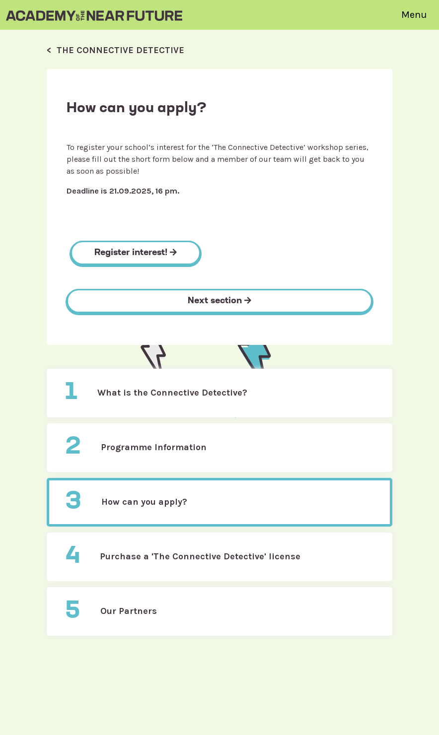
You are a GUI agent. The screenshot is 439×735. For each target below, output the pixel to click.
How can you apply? (126, 502)
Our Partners (111, 611)
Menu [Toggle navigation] (414, 14)
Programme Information (136, 448)
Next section (219, 301)
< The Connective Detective (115, 50)
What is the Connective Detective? (156, 393)
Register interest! (135, 253)
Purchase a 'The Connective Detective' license (182, 557)
